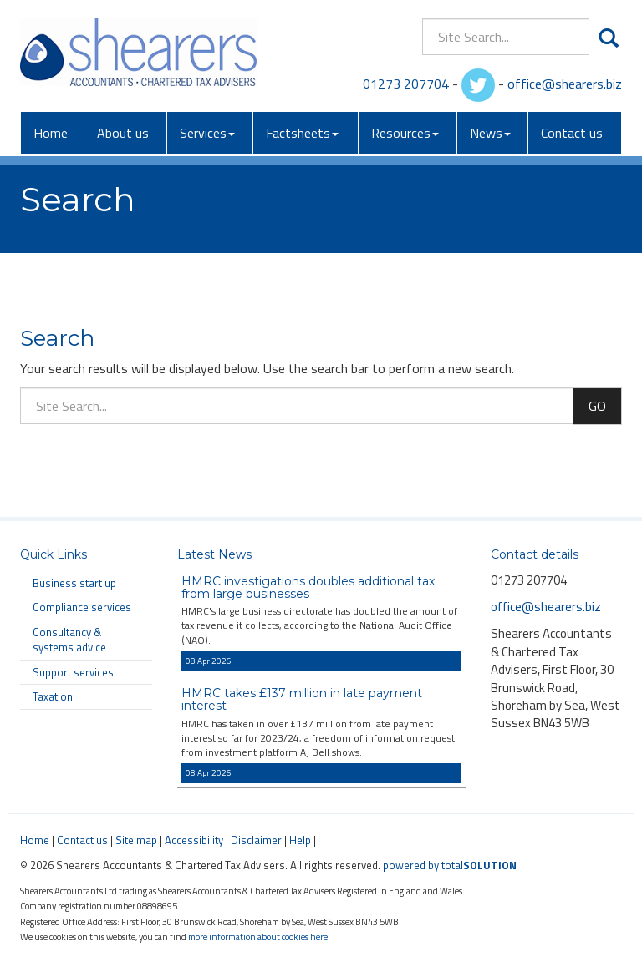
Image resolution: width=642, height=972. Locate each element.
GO (597, 406)
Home (50, 133)
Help (300, 840)
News (490, 133)
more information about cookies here (258, 936)
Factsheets (302, 133)
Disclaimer (256, 840)
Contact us (572, 133)
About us (123, 133)
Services (207, 133)
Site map (136, 840)
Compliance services (82, 607)
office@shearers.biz (564, 83)
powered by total (450, 865)
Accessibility (194, 840)
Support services (73, 672)
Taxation (53, 696)
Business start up (74, 583)
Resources (405, 133)
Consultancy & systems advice (69, 640)
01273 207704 (406, 83)
